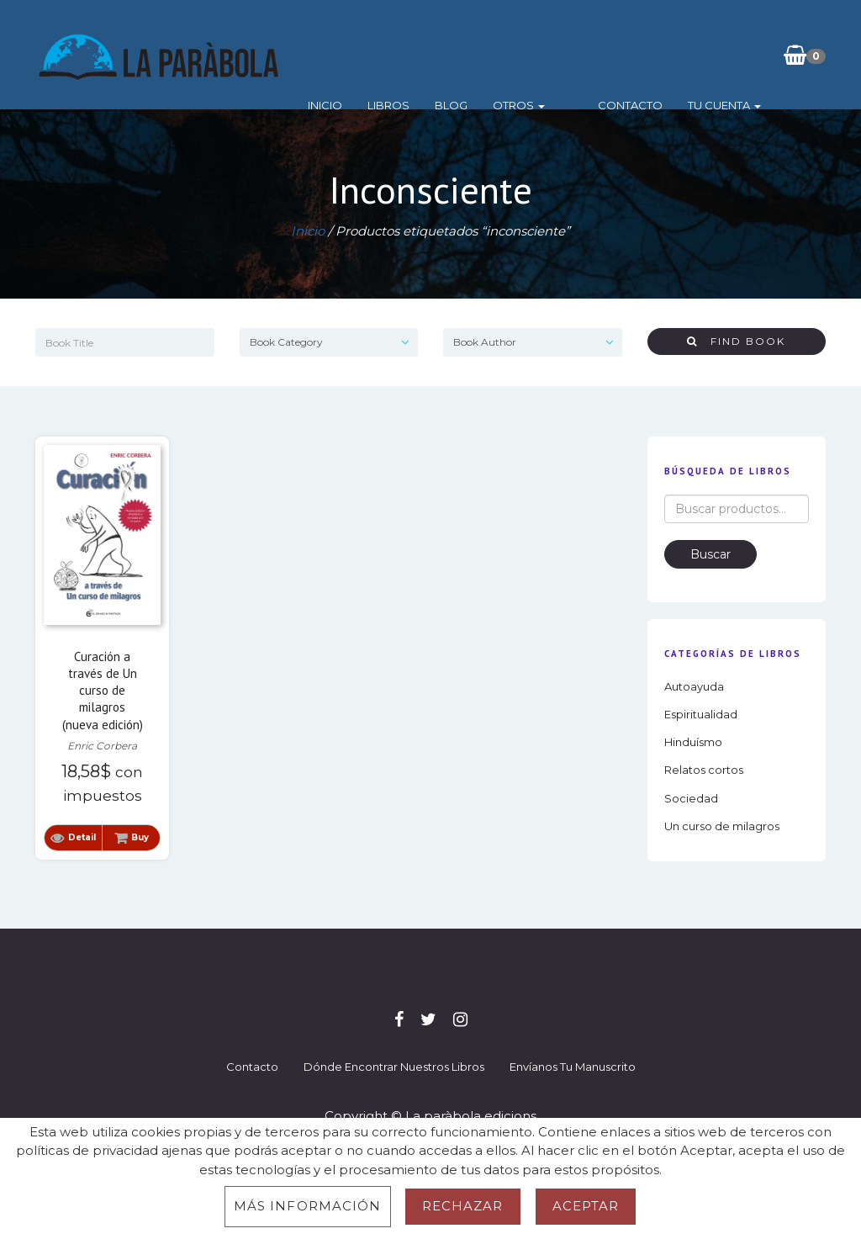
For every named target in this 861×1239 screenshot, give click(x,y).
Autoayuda (694, 686)
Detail (82, 837)
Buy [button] (140, 837)
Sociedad (691, 798)
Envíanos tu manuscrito (573, 1066)
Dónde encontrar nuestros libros (394, 1066)
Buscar (710, 554)
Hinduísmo (693, 742)
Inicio (330, 54)
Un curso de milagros (721, 826)
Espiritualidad (700, 714)
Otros (524, 54)
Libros (393, 54)
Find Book (736, 341)
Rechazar (463, 1206)
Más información (308, 1206)
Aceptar (586, 1206)
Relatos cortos (703, 769)
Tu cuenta (701, 54)
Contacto (607, 54)
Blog (456, 54)
